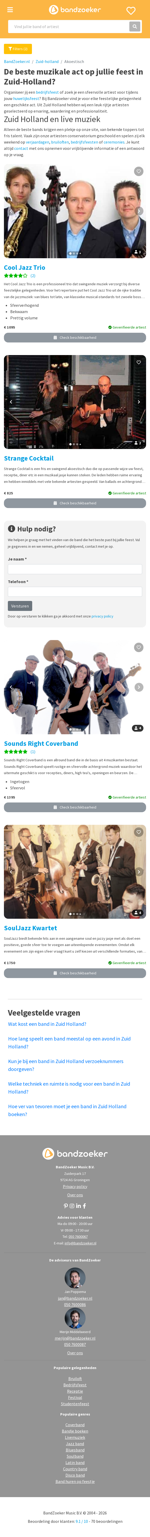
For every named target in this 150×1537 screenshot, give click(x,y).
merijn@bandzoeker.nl (75, 1338)
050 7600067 (78, 1236)
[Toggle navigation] (10, 10)
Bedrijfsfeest (75, 1384)
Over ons (75, 1194)
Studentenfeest (75, 1403)
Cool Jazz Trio (24, 267)
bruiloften (60, 142)
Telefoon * (18, 581)
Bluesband (75, 1450)
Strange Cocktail (29, 458)
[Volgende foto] (139, 211)
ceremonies (114, 142)
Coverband (75, 1424)
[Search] (75, 26)
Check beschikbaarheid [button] (75, 337)
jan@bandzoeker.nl (75, 1298)
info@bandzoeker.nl (80, 1243)
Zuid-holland (47, 61)
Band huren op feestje (75, 1481)
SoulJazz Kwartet (30, 928)
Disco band (75, 1475)
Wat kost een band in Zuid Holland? (47, 1024)
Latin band (75, 1462)
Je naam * (17, 559)
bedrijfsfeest (47, 92)
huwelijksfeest (26, 98)
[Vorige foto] (11, 211)
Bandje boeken (75, 1431)
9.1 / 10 (82, 1521)
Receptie (75, 1391)
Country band (75, 1468)
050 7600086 (75, 1304)
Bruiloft (75, 1378)
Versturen (20, 606)
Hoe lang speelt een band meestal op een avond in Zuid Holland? (69, 1042)
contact (21, 148)
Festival (75, 1397)
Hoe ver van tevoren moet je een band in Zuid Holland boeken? (67, 1110)
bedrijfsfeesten (85, 142)
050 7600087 (75, 1344)
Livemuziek (75, 1437)
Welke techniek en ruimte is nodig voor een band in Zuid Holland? (69, 1087)
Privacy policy (75, 1186)
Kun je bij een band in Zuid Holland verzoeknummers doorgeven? (65, 1065)
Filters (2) (17, 48)
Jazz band (75, 1443)
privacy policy (102, 616)
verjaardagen (37, 142)
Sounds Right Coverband (41, 743)
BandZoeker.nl (17, 61)
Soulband (75, 1456)
